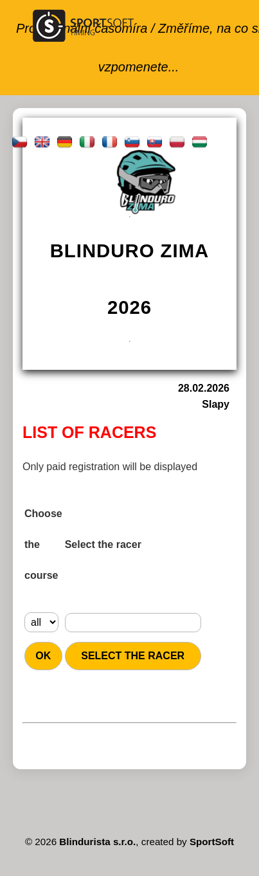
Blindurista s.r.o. (97, 841)
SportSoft (212, 841)
